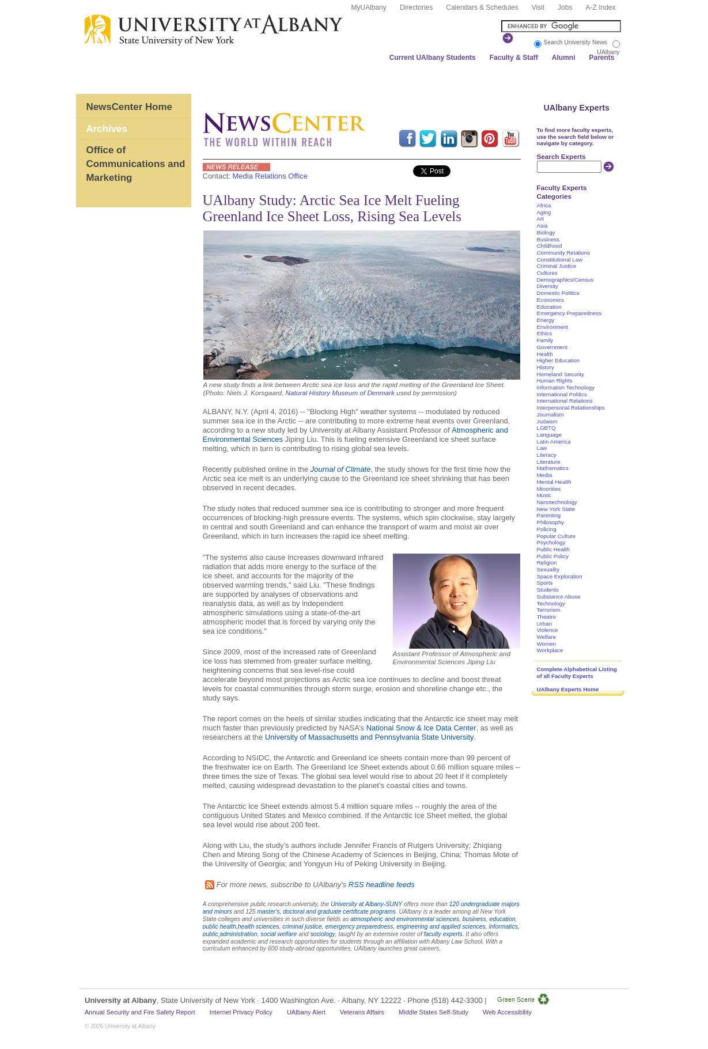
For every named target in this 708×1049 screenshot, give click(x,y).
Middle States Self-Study (433, 1012)
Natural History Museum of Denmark (340, 392)
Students (548, 589)
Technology (551, 603)
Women (546, 644)
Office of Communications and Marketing (135, 164)
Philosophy (551, 522)
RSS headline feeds (382, 884)
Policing (546, 529)
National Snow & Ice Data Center (421, 728)
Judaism (547, 421)
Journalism (550, 414)
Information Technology (566, 387)
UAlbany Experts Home (568, 689)
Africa (544, 205)
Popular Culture (556, 536)
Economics (551, 300)
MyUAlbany (369, 7)
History (545, 367)
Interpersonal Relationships (571, 407)
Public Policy (553, 556)
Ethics (544, 333)
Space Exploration (559, 576)
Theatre (546, 617)
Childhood (549, 246)
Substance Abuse (559, 596)
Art (540, 218)
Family (545, 340)
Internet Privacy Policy (241, 1012)
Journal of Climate (341, 469)
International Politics (562, 394)
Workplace (550, 650)
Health (545, 354)
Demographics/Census (565, 280)
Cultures (547, 273)
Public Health (553, 549)
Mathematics (553, 468)
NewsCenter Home (129, 106)
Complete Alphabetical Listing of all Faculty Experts (577, 672)
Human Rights (555, 380)
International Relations (565, 400)
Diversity (547, 286)
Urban (544, 623)
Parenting (549, 515)
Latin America (554, 441)
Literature (549, 462)
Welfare (546, 637)
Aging (544, 212)
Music (544, 495)
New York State (556, 509)
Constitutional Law (560, 259)
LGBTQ (546, 428)
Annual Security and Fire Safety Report (140, 1012)
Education (549, 307)
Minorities (549, 489)
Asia (542, 225)
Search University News (575, 42)
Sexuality (548, 569)
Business (548, 239)
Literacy (546, 455)
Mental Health (554, 482)
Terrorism (549, 610)
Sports (545, 583)
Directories (416, 7)
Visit (538, 7)
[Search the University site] (561, 26)
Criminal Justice (557, 266)
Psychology (551, 542)
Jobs (565, 7)
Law (542, 448)
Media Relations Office (270, 176)
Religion (547, 562)
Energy (546, 320)
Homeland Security (560, 374)
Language (549, 434)
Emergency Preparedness (569, 313)
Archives (106, 128)
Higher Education (558, 360)
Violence (547, 630)
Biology (546, 232)
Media (544, 475)
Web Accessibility (507, 1012)
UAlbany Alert (306, 1012)
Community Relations (563, 252)
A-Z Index (600, 7)
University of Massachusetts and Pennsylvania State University (369, 737)
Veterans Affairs (362, 1012)
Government (552, 347)
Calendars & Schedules (482, 7)
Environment (553, 327)
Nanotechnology (557, 502)
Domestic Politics (558, 293)
